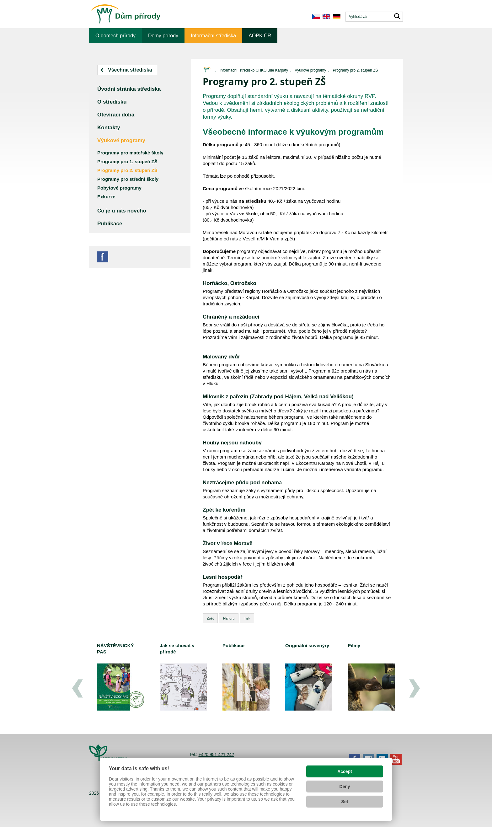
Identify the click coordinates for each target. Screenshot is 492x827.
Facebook (102, 256)
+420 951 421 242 (216, 754)
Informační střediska (213, 35)
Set (344, 801)
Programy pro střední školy (127, 179)
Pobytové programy (119, 188)
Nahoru (228, 618)
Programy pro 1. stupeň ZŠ (127, 161)
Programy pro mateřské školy (130, 152)
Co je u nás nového (121, 211)
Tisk (247, 618)
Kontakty (108, 128)
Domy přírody (163, 35)
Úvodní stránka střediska (129, 89)
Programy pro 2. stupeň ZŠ (355, 70)
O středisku (112, 102)
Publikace (109, 224)
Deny (344, 786)
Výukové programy (310, 70)
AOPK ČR (260, 35)
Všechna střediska (130, 69)
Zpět (210, 618)
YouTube (396, 759)
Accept (344, 771)
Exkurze (106, 196)
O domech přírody (115, 35)
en (326, 16)
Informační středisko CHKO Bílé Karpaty (254, 70)
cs (316, 16)
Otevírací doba (115, 115)
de (336, 16)
